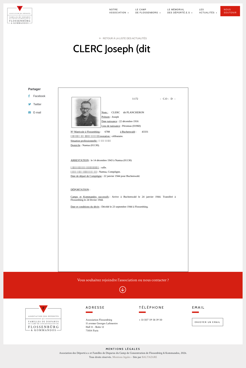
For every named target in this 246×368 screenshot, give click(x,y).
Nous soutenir (230, 11)
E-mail (34, 112)
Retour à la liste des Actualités (123, 38)
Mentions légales (121, 357)
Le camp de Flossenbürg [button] (147, 11)
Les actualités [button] (207, 11)
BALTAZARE (149, 357)
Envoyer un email (207, 322)
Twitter (34, 104)
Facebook (36, 96)
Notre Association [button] (118, 11)
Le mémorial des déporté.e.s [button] (179, 11)
